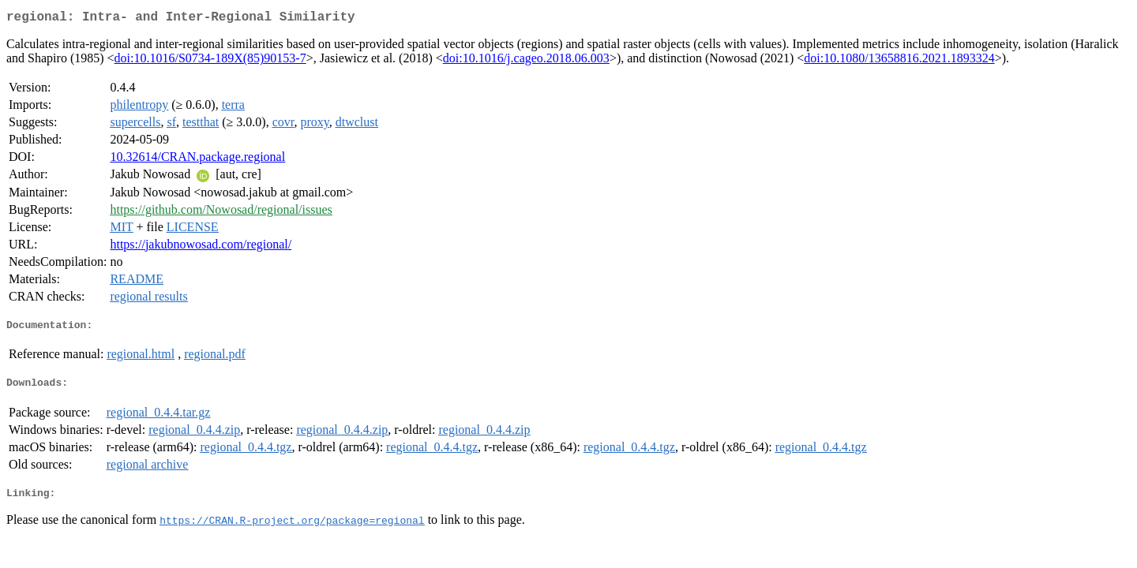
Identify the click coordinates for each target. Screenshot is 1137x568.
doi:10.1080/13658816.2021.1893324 (899, 61)
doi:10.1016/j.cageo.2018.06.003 (526, 61)
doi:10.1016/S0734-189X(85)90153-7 (210, 61)
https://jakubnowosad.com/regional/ (200, 247)
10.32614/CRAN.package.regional (197, 159)
